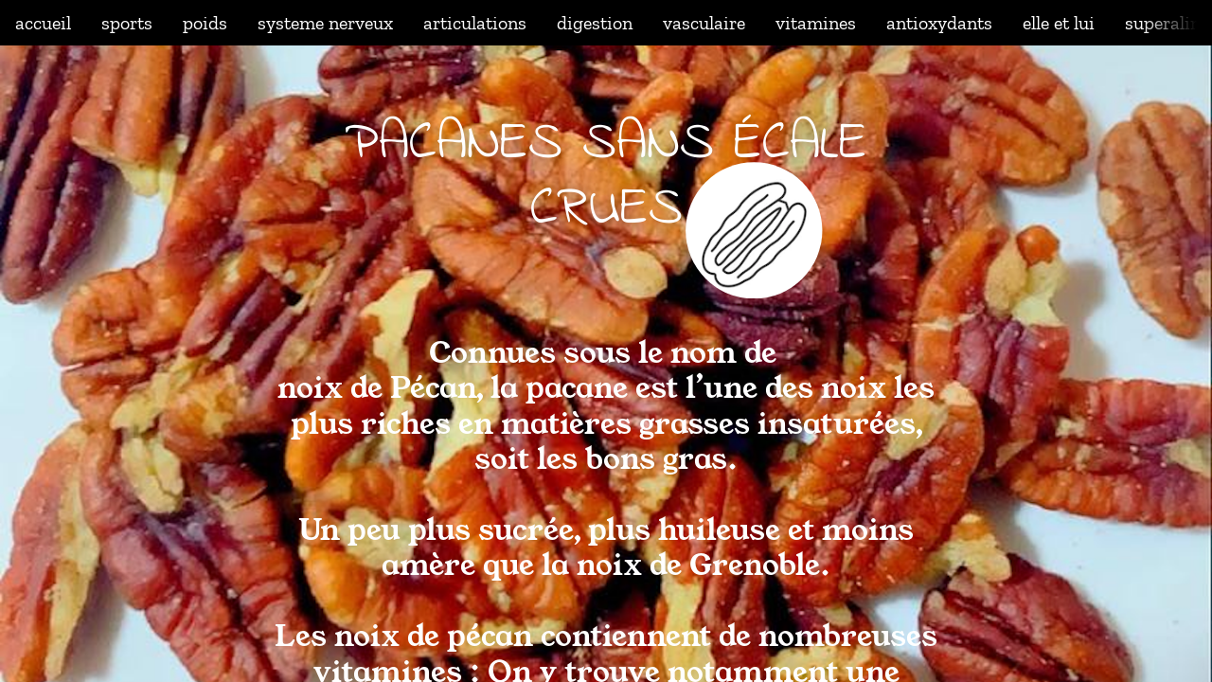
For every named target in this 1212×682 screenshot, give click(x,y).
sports (126, 22)
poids (205, 22)
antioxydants (939, 22)
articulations (474, 22)
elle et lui (1059, 22)
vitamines (815, 22)
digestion (595, 22)
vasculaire (704, 22)
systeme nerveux (325, 22)
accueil (43, 22)
